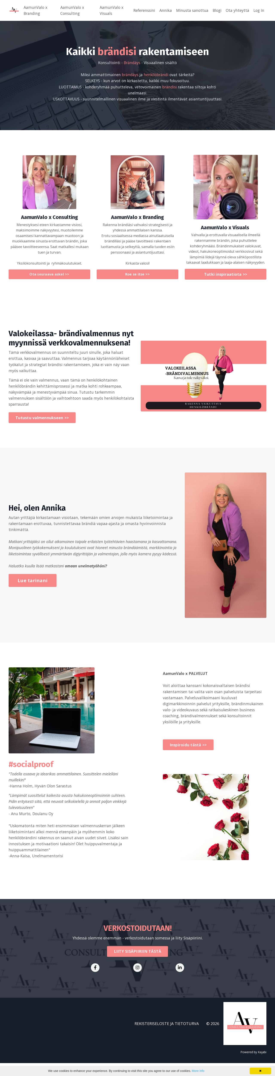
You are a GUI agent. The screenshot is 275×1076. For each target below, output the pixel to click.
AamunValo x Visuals (109, 10)
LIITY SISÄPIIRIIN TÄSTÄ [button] (137, 964)
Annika (163, 10)
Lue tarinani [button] (32, 593)
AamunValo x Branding (35, 10)
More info (198, 1071)
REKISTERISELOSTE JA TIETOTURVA (166, 1036)
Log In (258, 10)
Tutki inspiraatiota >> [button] (225, 281)
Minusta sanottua (190, 10)
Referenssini (141, 10)
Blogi (216, 10)
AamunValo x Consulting (71, 10)
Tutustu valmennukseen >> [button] (42, 426)
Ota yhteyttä (237, 10)
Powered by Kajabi (253, 1065)
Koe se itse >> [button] (137, 281)
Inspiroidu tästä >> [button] (188, 758)
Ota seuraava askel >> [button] (49, 281)
